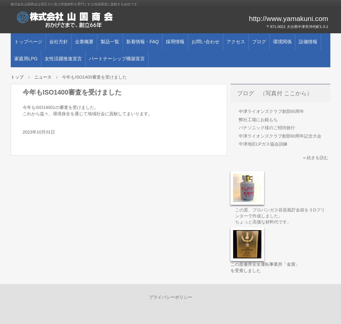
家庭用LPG (26, 58)
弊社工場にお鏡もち (258, 119)
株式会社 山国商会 (87, 20)
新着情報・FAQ (142, 41)
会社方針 (58, 41)
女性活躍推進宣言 (63, 58)
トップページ (28, 41)
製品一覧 (110, 41)
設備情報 (308, 41)
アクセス (235, 41)
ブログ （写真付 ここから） (274, 93)
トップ (17, 77)
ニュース (43, 77)
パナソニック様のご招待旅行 (267, 127)
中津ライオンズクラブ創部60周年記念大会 (280, 136)
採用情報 (175, 41)
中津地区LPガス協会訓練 (263, 144)
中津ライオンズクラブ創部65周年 (271, 111)
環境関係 (282, 41)
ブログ (259, 41)
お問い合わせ (205, 41)
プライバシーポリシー (170, 297)
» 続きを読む (315, 157)
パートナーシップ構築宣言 (117, 58)
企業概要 (84, 41)
